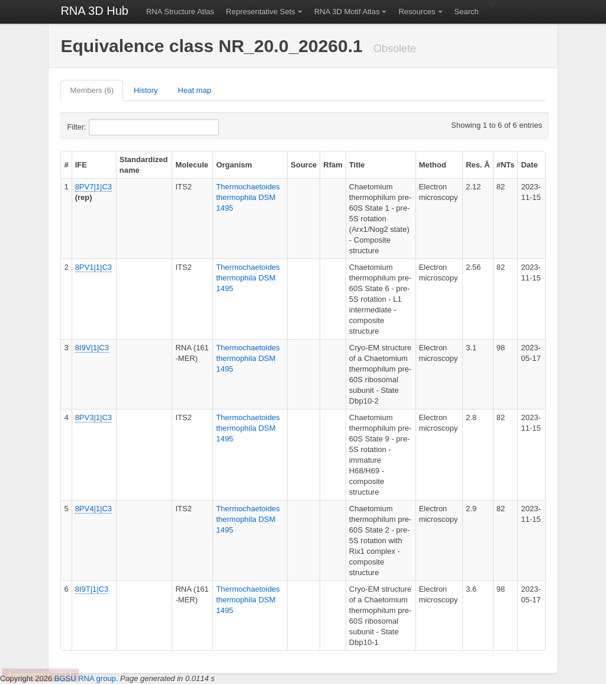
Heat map (194, 90)
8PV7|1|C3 (93, 186)
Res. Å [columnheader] (477, 164)
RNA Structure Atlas (180, 11)
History (145, 90)
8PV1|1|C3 (93, 267)
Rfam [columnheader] (333, 164)
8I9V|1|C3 (92, 347)
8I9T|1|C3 (92, 589)
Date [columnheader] (529, 164)
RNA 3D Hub (94, 10)
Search (466, 11)
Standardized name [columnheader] (144, 165)
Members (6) (92, 90)
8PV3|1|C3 (93, 417)
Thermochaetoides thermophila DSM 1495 (248, 197)
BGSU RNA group (85, 678)
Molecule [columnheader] (191, 164)
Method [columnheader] (432, 164)
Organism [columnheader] (234, 164)
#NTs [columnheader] (506, 164)
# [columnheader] (66, 164)
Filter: (105, 127)
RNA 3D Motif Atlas (347, 11)
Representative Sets (260, 11)
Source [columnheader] (304, 164)
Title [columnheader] (357, 164)
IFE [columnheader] (81, 164)
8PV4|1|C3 (93, 508)
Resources (416, 11)
